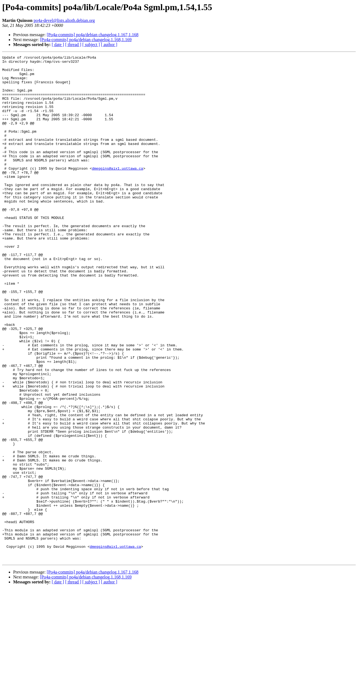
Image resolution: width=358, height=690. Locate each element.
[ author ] (109, 44)
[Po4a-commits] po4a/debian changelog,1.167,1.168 (92, 34)
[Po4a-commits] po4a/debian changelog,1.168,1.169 (86, 39)
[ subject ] (91, 44)
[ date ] (58, 44)
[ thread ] (73, 44)
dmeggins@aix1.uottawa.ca (117, 191)
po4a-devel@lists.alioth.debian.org (64, 20)
